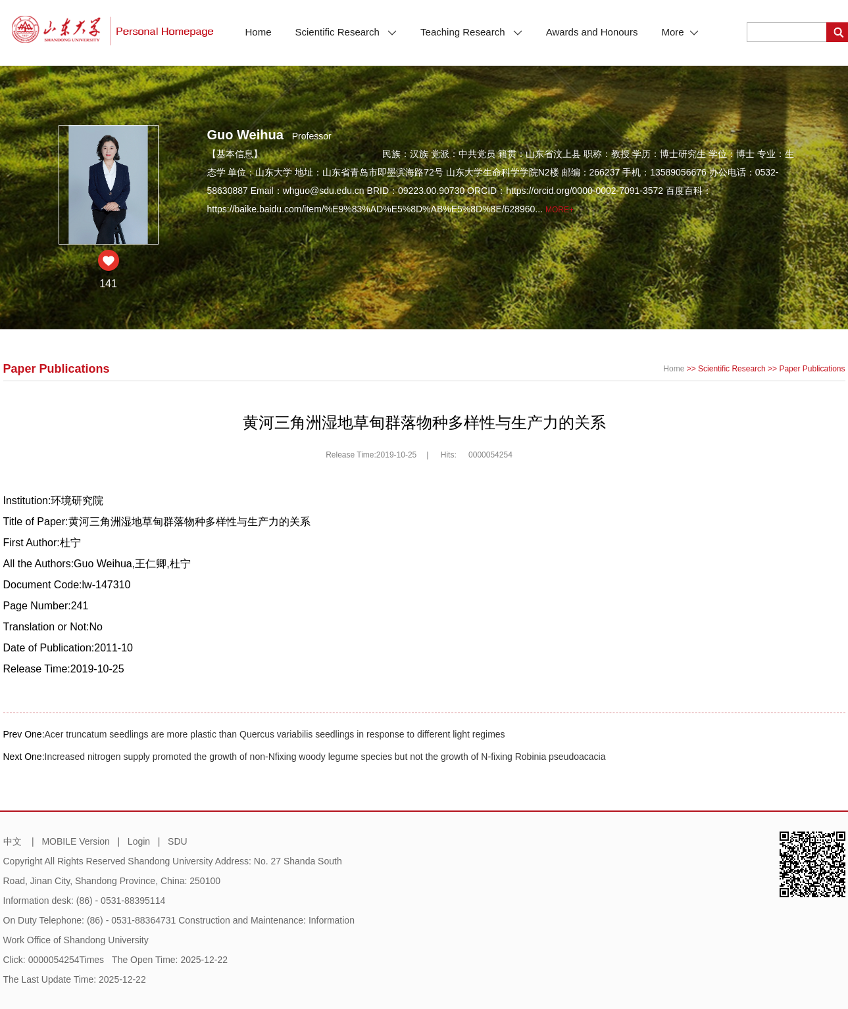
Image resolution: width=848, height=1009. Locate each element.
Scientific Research (346, 31)
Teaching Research (471, 31)
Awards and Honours (592, 31)
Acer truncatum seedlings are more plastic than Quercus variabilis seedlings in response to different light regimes (275, 734)
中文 (12, 841)
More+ (559, 209)
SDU (177, 841)
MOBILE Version (75, 841)
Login (139, 841)
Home (258, 31)
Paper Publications (812, 368)
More (679, 31)
